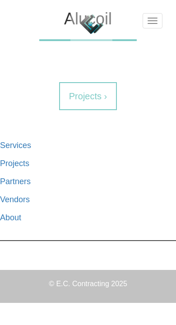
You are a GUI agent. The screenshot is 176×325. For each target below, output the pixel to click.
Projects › (88, 96)
